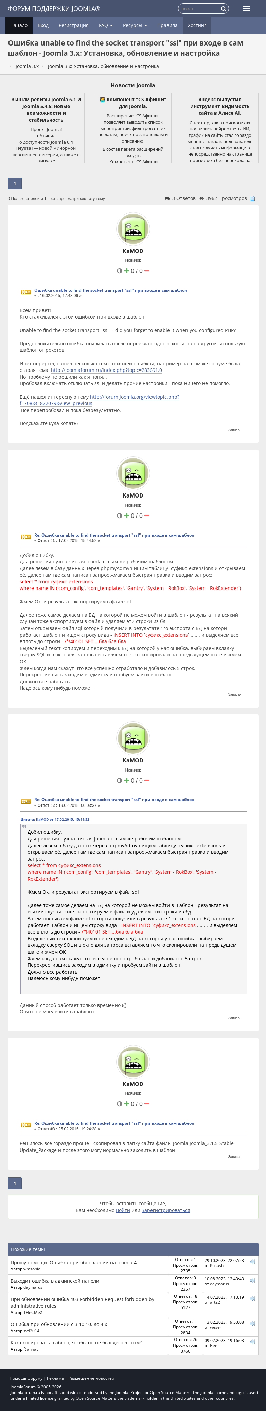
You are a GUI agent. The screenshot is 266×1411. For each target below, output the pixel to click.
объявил (46, 135)
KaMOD (133, 251)
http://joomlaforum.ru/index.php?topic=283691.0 (106, 370)
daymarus (32, 1287)
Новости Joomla (133, 85)
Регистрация (74, 25)
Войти (123, 1210)
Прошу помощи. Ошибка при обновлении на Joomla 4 (74, 1262)
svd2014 (31, 1330)
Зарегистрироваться (166, 1210)
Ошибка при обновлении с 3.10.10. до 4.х (59, 1324)
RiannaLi (31, 1349)
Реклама (55, 1378)
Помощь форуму (26, 1378)
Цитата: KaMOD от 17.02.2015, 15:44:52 (55, 819)
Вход (43, 25)
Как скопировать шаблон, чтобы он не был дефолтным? (76, 1342)
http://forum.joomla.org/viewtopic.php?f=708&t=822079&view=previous (99, 400)
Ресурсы (135, 25)
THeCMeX (32, 1312)
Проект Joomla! (46, 129)
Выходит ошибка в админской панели (55, 1281)
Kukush (217, 1265)
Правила (167, 25)
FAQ (106, 25)
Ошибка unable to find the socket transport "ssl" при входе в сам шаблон (110, 290)
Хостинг (197, 25)
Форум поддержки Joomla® (54, 8)
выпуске (46, 161)
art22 (215, 1302)
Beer (214, 1345)
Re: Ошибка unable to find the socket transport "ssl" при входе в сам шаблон (114, 535)
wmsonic (31, 1268)
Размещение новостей (91, 1378)
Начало (19, 25)
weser (215, 1327)
